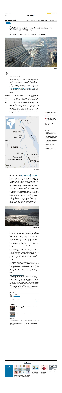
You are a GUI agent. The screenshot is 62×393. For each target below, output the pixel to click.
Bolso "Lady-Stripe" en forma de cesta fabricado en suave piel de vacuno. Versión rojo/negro (44, 372)
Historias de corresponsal (48, 20)
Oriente (39, 20)
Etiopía (19, 320)
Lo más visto (47, 130)
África (43, 20)
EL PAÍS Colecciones (27, 362)
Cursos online (15, 362)
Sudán (21, 320)
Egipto (24, 320)
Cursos (11, 362)
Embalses (34, 320)
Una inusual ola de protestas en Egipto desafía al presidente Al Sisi (26, 307)
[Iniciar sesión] (54, 13)
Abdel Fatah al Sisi (14, 320)
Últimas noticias (54, 20)
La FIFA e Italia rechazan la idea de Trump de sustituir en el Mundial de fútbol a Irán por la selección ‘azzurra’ (51, 133)
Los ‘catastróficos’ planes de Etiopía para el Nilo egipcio (26, 313)
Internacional (10, 20)
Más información (12, 324)
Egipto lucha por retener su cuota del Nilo (8, 102)
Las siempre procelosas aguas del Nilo (8, 98)
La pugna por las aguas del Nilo (17, 275)
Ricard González (18, 315)
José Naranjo (12, 72)
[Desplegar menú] (6, 15)
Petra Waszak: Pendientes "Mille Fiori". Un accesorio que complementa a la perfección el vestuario (35, 372)
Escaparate (7, 362)
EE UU (29, 20)
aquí (28, 324)
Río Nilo (11, 320)
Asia (41, 20)
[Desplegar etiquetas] (38, 320)
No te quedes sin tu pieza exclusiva (52, 371)
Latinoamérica (35, 20)
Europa (27, 20)
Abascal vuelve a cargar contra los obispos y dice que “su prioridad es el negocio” (50, 116)
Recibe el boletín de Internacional (15, 299)
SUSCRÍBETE (49, 13)
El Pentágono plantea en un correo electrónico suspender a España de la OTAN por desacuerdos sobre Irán (51, 149)
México (32, 20)
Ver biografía (17, 296)
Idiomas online (21, 362)
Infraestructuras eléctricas (28, 320)
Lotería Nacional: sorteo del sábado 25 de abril (50, 113)
